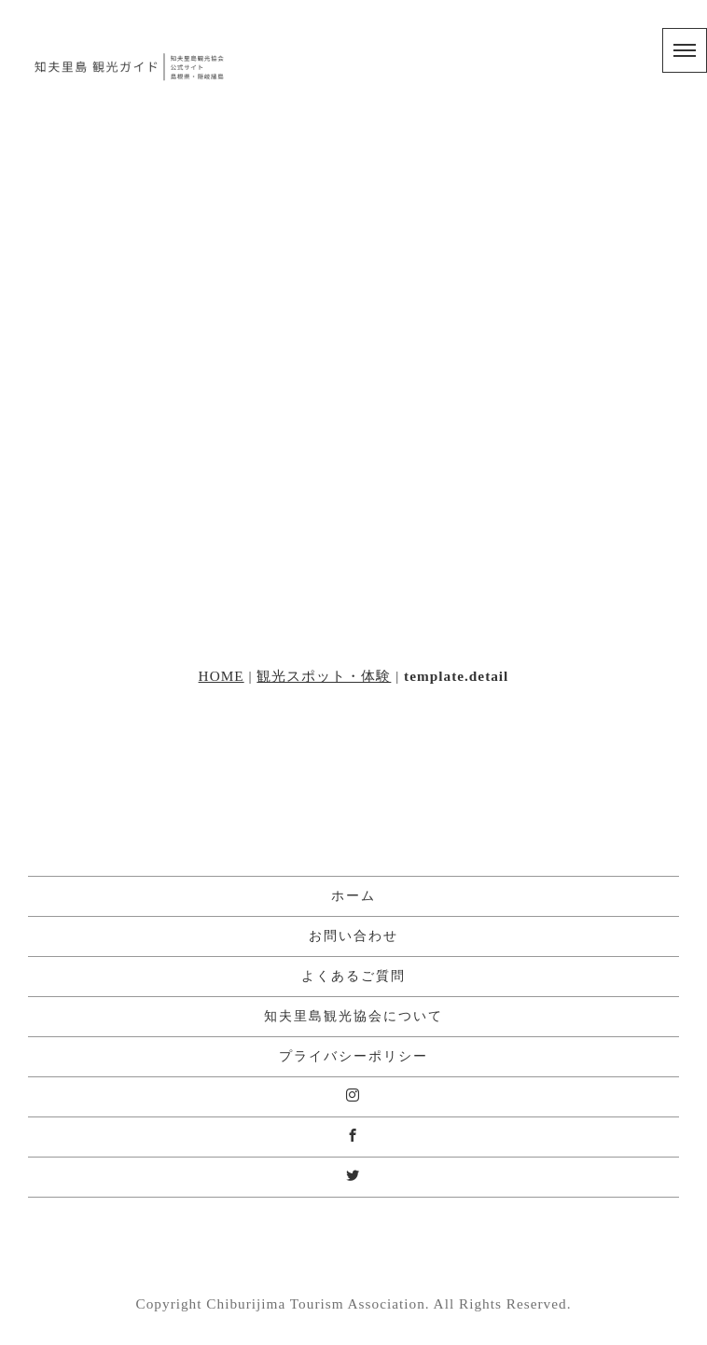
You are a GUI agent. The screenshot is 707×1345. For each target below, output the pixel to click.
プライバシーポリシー (353, 1056)
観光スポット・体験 (323, 676)
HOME (221, 676)
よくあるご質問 (353, 976)
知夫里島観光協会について (353, 1016)
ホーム (353, 896)
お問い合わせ (353, 936)
